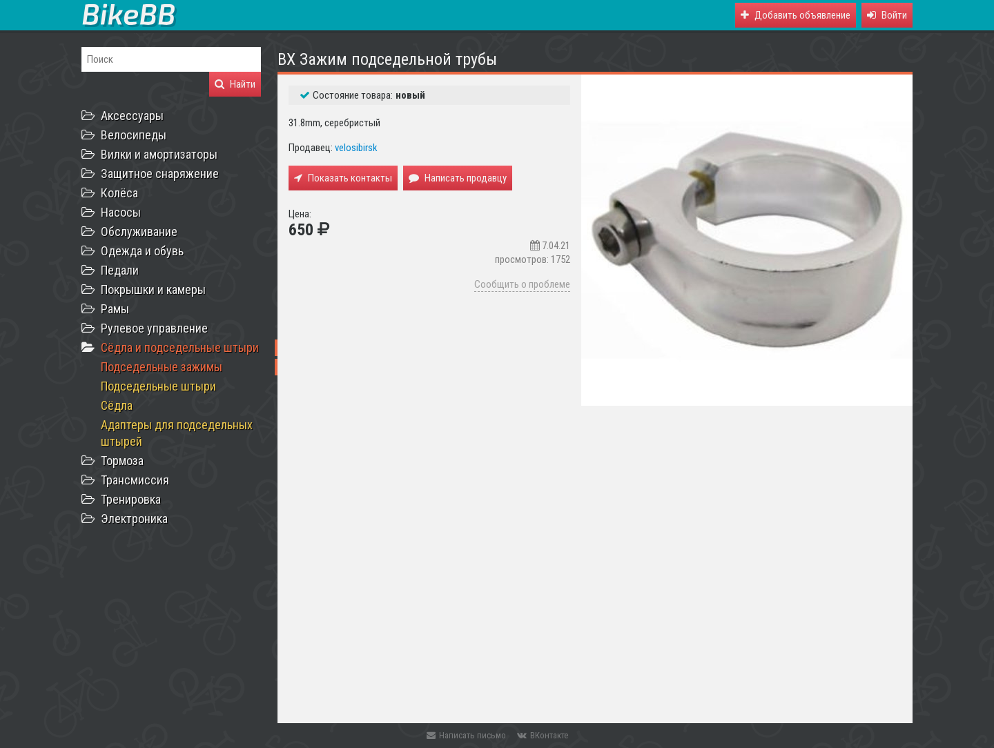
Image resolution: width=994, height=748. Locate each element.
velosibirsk (356, 147)
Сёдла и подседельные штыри (180, 347)
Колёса (119, 193)
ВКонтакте (542, 735)
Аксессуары (132, 115)
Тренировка (131, 499)
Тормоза (122, 460)
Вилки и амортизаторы (159, 154)
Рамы (115, 309)
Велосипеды (133, 135)
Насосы (121, 212)
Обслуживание (139, 231)
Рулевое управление (154, 328)
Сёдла (117, 405)
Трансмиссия (135, 480)
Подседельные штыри (158, 386)
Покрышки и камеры (153, 289)
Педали (120, 270)
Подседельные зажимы (161, 367)
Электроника (134, 518)
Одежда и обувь (142, 251)
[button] (887, 15)
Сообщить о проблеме (522, 284)
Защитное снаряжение (160, 173)
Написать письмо (466, 735)
